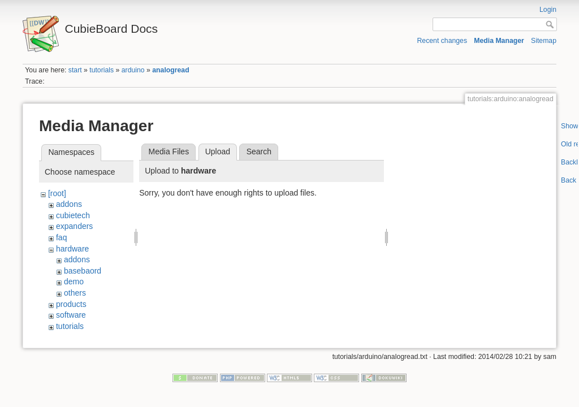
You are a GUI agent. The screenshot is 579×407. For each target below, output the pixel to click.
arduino (133, 70)
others (75, 292)
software (71, 314)
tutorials (101, 70)
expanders (74, 226)
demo (74, 281)
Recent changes (442, 41)
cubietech (73, 215)
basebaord (82, 270)
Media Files (169, 151)
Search (259, 151)
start (75, 70)
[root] (57, 193)
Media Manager (499, 41)
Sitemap (543, 41)
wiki (62, 336)
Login (547, 10)
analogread (170, 70)
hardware (72, 248)
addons (69, 204)
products (71, 304)
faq (61, 237)
